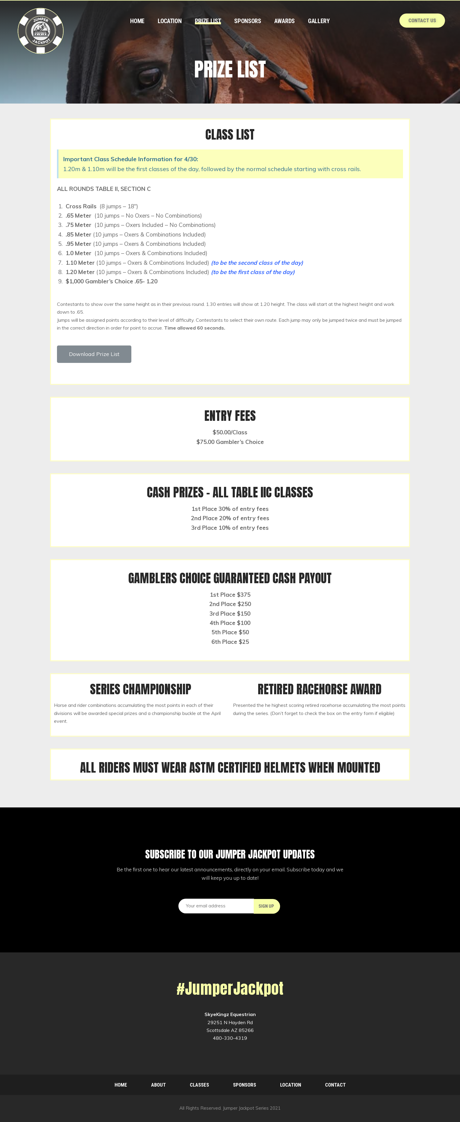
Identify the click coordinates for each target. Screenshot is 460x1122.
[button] (94, 354)
